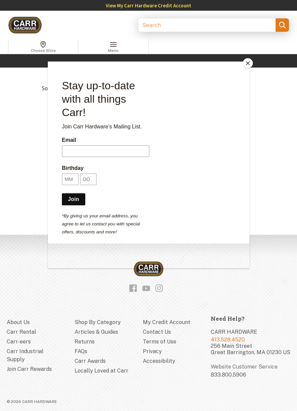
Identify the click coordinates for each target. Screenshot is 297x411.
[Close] (248, 63)
